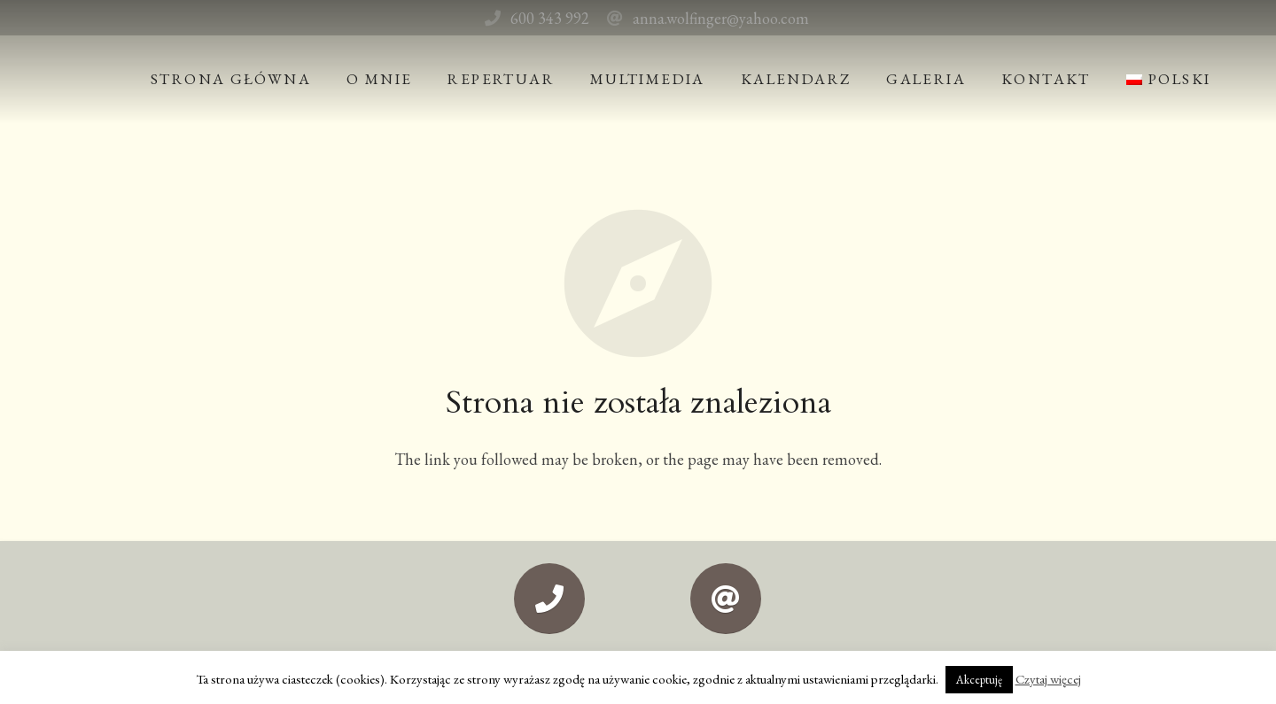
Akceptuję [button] (979, 679)
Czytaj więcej (1048, 678)
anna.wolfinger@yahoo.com (721, 18)
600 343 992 (549, 18)
